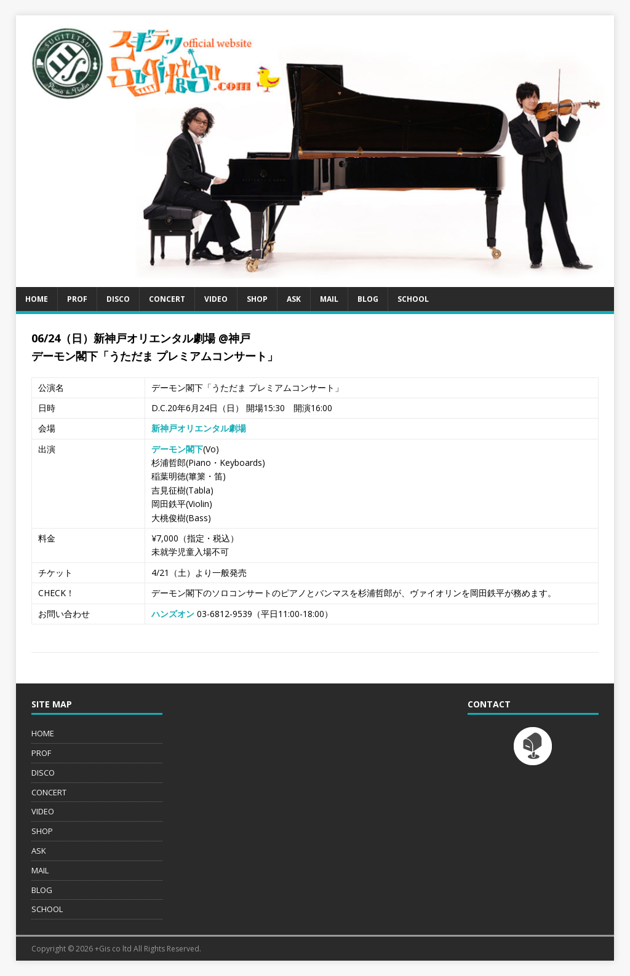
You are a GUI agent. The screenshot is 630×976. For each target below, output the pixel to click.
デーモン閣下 (177, 449)
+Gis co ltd (113, 948)
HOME (36, 299)
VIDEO (216, 299)
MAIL (329, 299)
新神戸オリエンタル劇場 (198, 428)
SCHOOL (413, 299)
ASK (294, 299)
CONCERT (167, 299)
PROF (77, 299)
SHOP (257, 299)
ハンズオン (172, 614)
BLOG (367, 299)
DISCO (118, 299)
